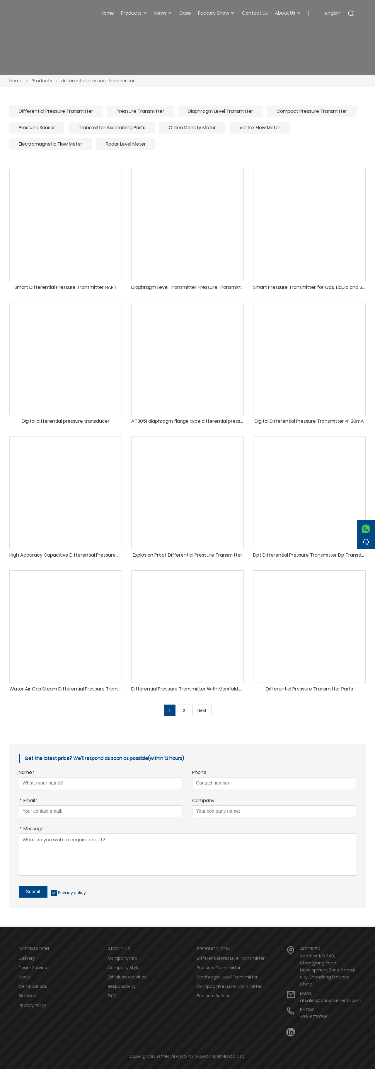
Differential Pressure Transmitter (56, 111)
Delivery (27, 958)
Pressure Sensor (37, 127)
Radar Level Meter (126, 144)
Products (42, 80)
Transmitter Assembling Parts (112, 127)
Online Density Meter (192, 127)
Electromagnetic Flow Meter (50, 144)
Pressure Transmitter (140, 111)
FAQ (112, 996)
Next (202, 710)
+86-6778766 (314, 1017)
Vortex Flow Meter (259, 127)
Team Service (33, 968)
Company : (204, 801)
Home (16, 80)
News (24, 977)
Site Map (27, 996)
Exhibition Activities (127, 977)
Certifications (33, 986)
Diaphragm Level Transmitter (220, 111)
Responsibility (122, 986)
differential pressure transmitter (98, 80)
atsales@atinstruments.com (330, 1000)
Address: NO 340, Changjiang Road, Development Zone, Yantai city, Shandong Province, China (327, 970)
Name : (26, 773)
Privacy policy (72, 893)
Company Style (123, 968)
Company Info (122, 958)
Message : (32, 829)
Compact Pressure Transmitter (312, 111)
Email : (28, 801)
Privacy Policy (32, 1005)
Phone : (200, 773)
